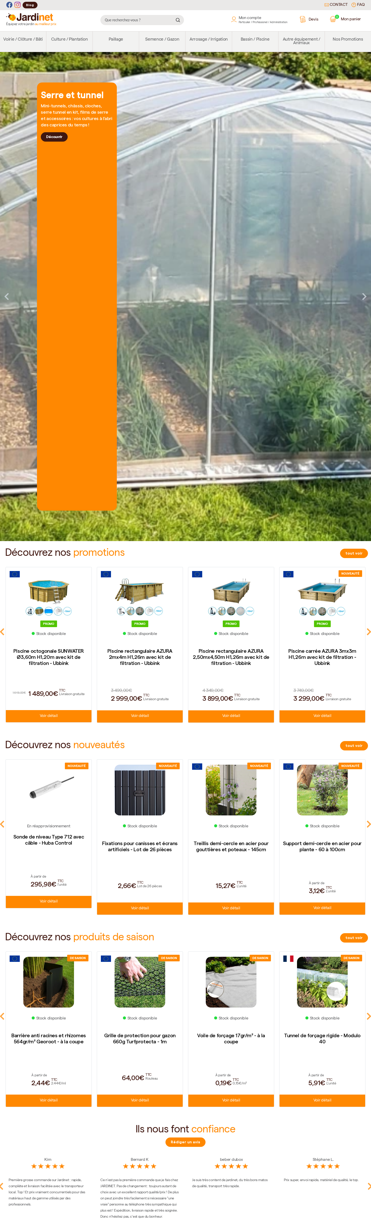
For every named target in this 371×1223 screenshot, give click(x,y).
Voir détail (49, 716)
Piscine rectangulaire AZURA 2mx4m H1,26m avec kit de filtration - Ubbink (139, 657)
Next (364, 296)
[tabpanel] (185, 296)
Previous (7, 296)
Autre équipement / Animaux (301, 41)
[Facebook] (9, 5)
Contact (336, 5)
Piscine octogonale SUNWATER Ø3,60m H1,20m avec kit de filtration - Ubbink (48, 657)
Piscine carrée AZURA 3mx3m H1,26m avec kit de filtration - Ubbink (322, 657)
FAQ (358, 5)
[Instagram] (17, 5)
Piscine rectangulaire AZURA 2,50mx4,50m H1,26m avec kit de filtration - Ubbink (231, 657)
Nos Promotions (348, 40)
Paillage (116, 40)
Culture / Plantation (69, 40)
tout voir (354, 553)
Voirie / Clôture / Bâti (23, 40)
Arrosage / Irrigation (209, 40)
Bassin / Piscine (255, 40)
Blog (30, 5)
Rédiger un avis (185, 1142)
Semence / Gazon (162, 40)
